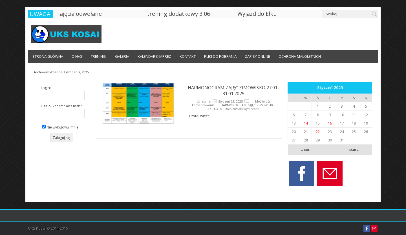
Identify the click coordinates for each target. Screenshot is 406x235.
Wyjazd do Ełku (258, 13)
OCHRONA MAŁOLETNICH (300, 56)
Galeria (122, 56)
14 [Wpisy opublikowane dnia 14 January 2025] (306, 123)
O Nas (77, 56)
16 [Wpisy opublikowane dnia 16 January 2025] (330, 123)
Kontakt (188, 56)
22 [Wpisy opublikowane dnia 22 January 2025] (318, 131)
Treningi (99, 56)
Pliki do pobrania (220, 56)
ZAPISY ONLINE (257, 56)
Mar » (354, 150)
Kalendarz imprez (154, 56)
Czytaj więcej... (201, 115)
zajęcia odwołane (80, 13)
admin (206, 101)
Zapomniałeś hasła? (67, 106)
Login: (46, 87)
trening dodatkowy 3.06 (179, 13)
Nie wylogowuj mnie (62, 127)
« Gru (305, 150)
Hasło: (46, 105)
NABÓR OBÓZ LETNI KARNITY (56, 69)
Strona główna (47, 56)
